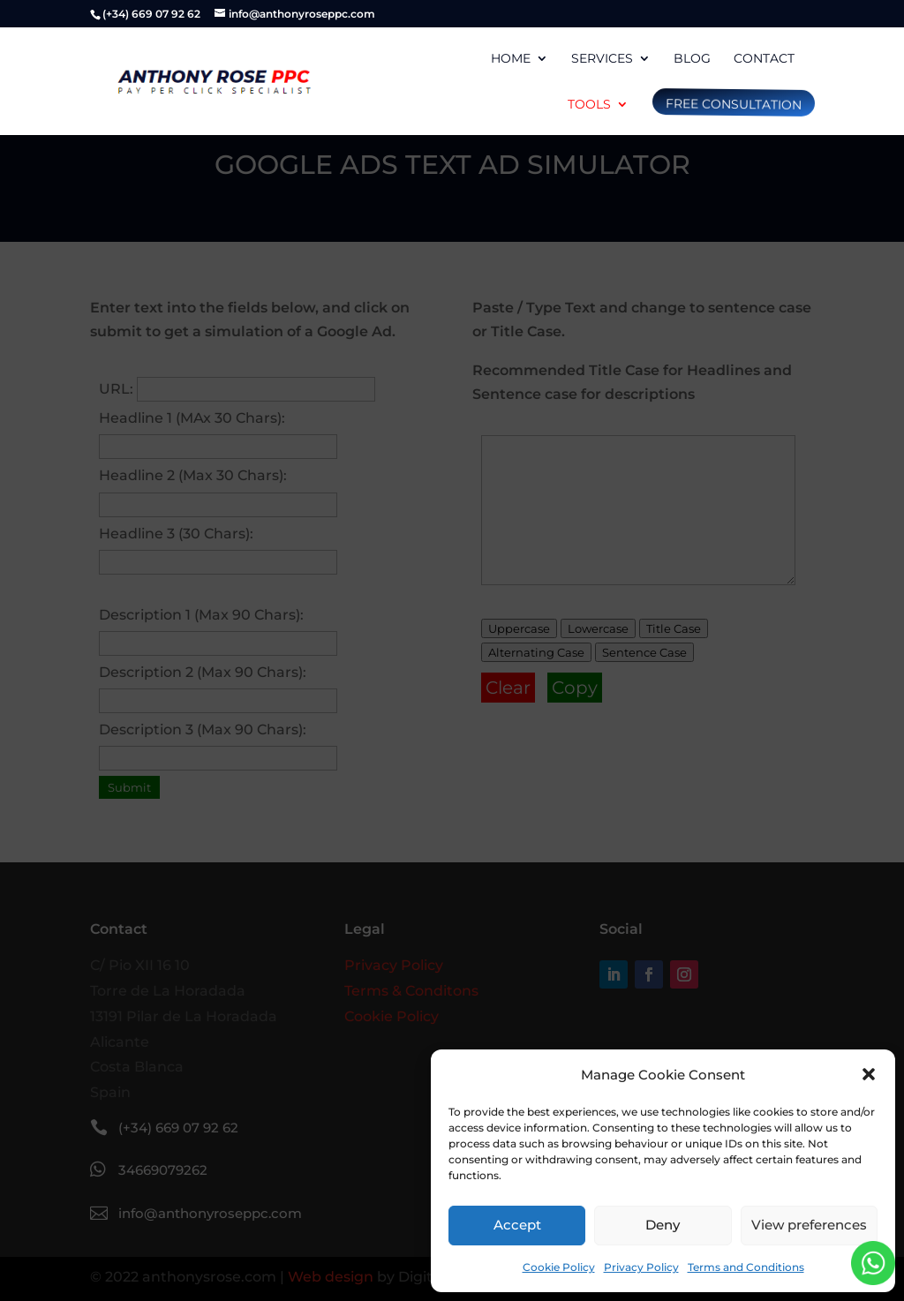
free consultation (732, 104)
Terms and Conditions (746, 1267)
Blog (692, 59)
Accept (517, 1224)
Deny (662, 1224)
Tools (589, 105)
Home (511, 59)
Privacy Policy (641, 1267)
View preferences (809, 1224)
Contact (764, 59)
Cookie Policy (559, 1267)
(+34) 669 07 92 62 (151, 13)
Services (602, 59)
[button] (869, 1074)
